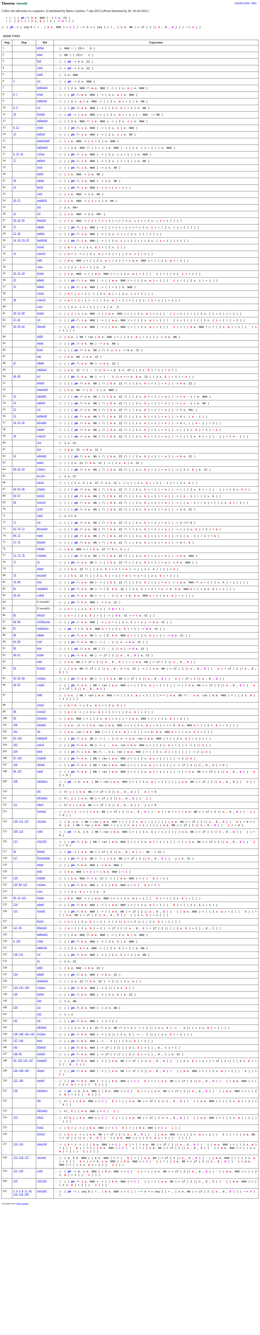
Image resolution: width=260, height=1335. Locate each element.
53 (14, 402)
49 (19, 376)
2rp (39, 206)
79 (14, 575)
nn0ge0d (42, 416)
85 (14, 615)
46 (14, 654)
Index (254, 3)
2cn (39, 442)
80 (19, 581)
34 (23, 273)
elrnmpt (41, 724)
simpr (40, 343)
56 (23, 422)
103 (15, 744)
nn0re (40, 173)
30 (14, 326)
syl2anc (41, 678)
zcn (39, 449)
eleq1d (41, 615)
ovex (40, 266)
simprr (40, 429)
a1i (38, 80)
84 (14, 621)
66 (23, 488)
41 (19, 319)
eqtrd (40, 535)
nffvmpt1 (42, 797)
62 (19, 469)
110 (15, 821)
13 (14, 134)
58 (14, 435)
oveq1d (41, 253)
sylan (40, 94)
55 (19, 422)
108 (15, 781)
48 (14, 376)
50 (14, 595)
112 (21, 821)
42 (23, 326)
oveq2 (40, 246)
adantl (40, 180)
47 (14, 362)
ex (38, 561)
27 (14, 226)
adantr (40, 634)
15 (17, 153)
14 (14, 240)
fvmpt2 (41, 668)
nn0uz (40, 47)
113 (26, 821)
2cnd (40, 508)
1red (39, 167)
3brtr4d (41, 326)
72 (23, 528)
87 (14, 628)
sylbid (40, 595)
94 (23, 678)
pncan (40, 482)
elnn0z (41, 548)
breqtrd (41, 542)
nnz (39, 356)
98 (14, 711)
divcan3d (42, 528)
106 (15, 764)
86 (19, 621)
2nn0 (40, 74)
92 (19, 678)
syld (39, 641)
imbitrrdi (42, 738)
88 (14, 634)
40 (23, 313)
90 (14, 648)
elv (38, 731)
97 (14, 757)
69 (14, 535)
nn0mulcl (42, 87)
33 (19, 273)
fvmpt (40, 273)
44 (14, 684)
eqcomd (41, 575)
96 (14, 771)
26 (23, 220)
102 (20, 738)
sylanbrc (42, 555)
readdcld (42, 200)
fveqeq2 (41, 811)
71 (14, 522)
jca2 (39, 581)
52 (14, 396)
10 (14, 114)
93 (14, 668)
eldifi (40, 336)
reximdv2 (42, 588)
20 (14, 180)
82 (19, 595)
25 (14, 213)
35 (14, 279)
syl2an (40, 153)
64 (14, 488)
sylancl (41, 488)
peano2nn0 (43, 140)
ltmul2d (41, 220)
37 (14, 319)
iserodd (22, 3)
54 (14, 422)
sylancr (41, 469)
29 (27, 240)
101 (15, 731)
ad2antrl (41, 455)
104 (15, 751)
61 (14, 455)
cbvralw (41, 821)
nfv (39, 791)
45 (14, 678)
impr (39, 751)
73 (19, 535)
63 (23, 469)
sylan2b (41, 757)
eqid (39, 260)
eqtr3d (40, 495)
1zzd (39, 67)
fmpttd (41, 114)
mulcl (40, 462)
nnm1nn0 (42, 389)
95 (19, 684)
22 (14, 233)
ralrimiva (42, 781)
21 (14, 187)
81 (14, 588)
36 (19, 326)
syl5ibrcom (43, 621)
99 (14, 718)
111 (15, 804)
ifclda (40, 654)
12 (17, 127)
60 (14, 469)
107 (20, 771)
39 (14, 313)
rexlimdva (43, 628)
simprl (40, 382)
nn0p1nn (42, 100)
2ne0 (40, 515)
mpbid (40, 233)
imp (39, 648)
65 (19, 488)
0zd (39, 61)
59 (14, 495)
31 (14, 253)
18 (19, 240)
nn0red (41, 134)
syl (38, 107)
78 (14, 581)
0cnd (40, 349)
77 (14, 561)
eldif (39, 694)
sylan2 (40, 684)
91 (19, 654)
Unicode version (242, 3)
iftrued (41, 764)
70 (19, 528)
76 (23, 555)
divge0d (41, 422)
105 (20, 757)
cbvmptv (42, 718)
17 (14, 160)
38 (14, 299)
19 (23, 240)
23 (19, 200)
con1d (40, 744)
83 (14, 641)
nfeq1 (40, 804)
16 (21, 153)
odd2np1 (42, 369)
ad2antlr (41, 396)
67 (19, 495)
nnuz (40, 54)
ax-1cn (41, 475)
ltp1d (40, 187)
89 (19, 641)
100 (15, 724)
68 (14, 502)
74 (19, 542)
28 (19, 233)
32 (14, 273)
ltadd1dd (42, 240)
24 (19, 220)
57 (14, 542)
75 (19, 555)
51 (14, 555)
